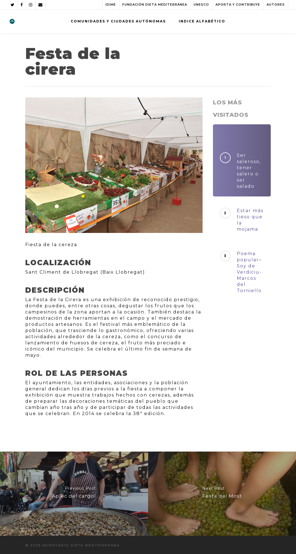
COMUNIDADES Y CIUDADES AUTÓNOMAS (118, 21)
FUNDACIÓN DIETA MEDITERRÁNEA (154, 4)
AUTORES (276, 4)
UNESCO (201, 4)
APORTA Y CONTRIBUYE (237, 4)
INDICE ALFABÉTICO (202, 21)
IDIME (110, 4)
